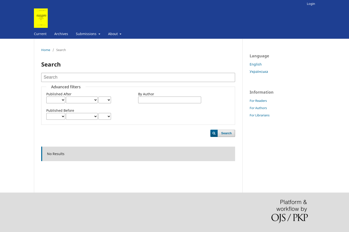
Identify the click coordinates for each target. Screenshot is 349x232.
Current (40, 33)
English (256, 64)
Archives (61, 33)
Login (311, 3)
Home (45, 50)
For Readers (258, 100)
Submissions (86, 33)
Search (226, 133)
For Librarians (260, 115)
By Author (146, 94)
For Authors (258, 108)
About (113, 33)
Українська (259, 71)
